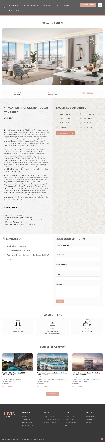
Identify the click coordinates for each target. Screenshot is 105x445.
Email (58, 274)
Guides (65, 5)
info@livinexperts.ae (19, 246)
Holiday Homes (47, 5)
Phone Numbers (62, 264)
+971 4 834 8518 (24, 250)
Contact (18, 10)
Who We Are (90, 419)
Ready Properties (14, 5)
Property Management (51, 419)
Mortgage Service (50, 422)
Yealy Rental (26, 419)
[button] (4, 57)
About (11, 10)
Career (88, 422)
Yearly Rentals (35, 5)
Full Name (60, 255)
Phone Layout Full (62, 245)
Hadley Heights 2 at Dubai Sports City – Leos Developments (86, 373)
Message (59, 284)
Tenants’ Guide (70, 416)
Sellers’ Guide (69, 419)
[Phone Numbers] (78, 269)
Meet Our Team (91, 416)
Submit (59, 301)
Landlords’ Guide (71, 422)
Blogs (67, 425)
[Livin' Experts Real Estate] (28, 277)
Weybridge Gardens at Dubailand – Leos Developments (52, 373)
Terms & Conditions (37, 439)
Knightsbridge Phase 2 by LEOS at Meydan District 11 (14, 373)
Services (57, 5)
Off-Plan (25, 5)
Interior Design (49, 416)
